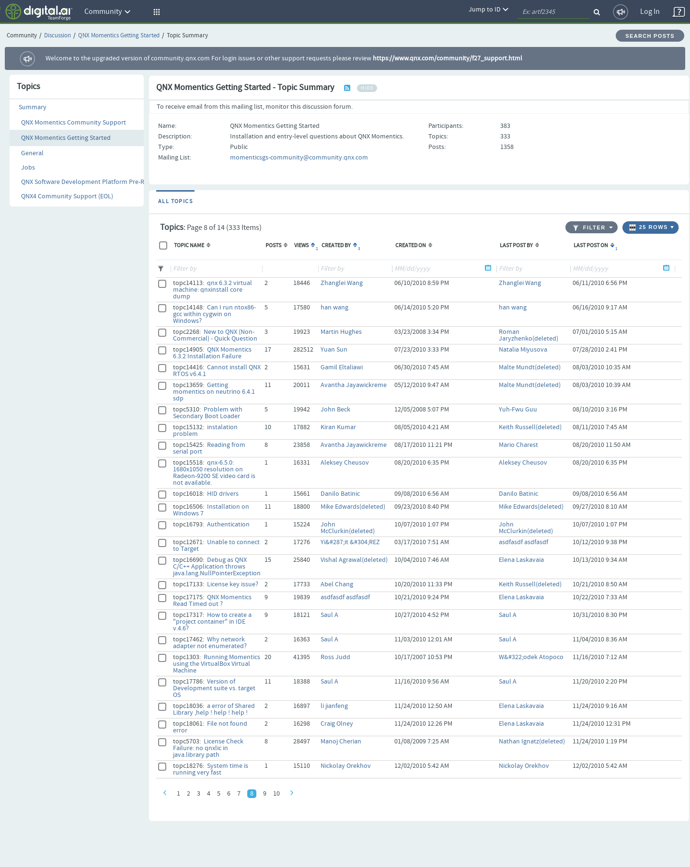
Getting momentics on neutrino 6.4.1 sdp (214, 392)
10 (276, 793)
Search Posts (650, 36)
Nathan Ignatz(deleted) (532, 741)
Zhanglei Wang (342, 283)
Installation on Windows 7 (211, 510)
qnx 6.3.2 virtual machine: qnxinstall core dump (212, 290)
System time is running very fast (210, 769)
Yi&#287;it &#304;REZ (350, 542)
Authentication (228, 524)
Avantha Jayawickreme (354, 385)
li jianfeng (334, 706)
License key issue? (232, 584)
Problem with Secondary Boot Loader (207, 413)
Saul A (329, 615)
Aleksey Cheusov (345, 462)
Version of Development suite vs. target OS (214, 688)
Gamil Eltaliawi (342, 367)
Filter (589, 228)
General (32, 153)
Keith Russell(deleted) (530, 427)
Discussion (57, 36)
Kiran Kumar (338, 427)
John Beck (335, 409)
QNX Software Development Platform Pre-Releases (93, 182)
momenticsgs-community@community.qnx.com (299, 157)
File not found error (210, 727)
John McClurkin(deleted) (348, 528)
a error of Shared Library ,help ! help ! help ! (214, 709)
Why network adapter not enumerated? (210, 642)
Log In (650, 12)
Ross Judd (335, 657)
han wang (334, 307)
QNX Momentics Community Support (73, 122)
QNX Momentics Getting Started (119, 36)
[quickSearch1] (553, 12)
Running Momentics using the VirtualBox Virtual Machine (216, 664)
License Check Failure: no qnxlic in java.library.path (208, 748)
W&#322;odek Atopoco (531, 657)
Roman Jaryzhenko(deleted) (528, 335)
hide (367, 88)
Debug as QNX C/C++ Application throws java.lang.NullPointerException (217, 567)
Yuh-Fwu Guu (518, 409)
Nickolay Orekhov (346, 766)
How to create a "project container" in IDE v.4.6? (212, 622)
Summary (32, 107)
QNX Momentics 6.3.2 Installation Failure (212, 353)
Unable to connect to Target (216, 545)
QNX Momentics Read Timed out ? (212, 600)
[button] (155, 12)
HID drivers (223, 494)
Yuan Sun (334, 349)
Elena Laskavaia (521, 560)
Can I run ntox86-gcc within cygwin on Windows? (214, 314)
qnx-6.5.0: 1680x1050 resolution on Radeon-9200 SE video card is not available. (214, 472)
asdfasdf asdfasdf (523, 542)
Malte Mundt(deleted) (530, 367)
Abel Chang (337, 584)
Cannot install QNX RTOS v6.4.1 (217, 370)
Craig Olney (337, 723)
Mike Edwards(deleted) (353, 506)
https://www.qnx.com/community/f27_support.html (447, 58)
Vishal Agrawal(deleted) (354, 560)
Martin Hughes (341, 332)
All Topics (175, 201)
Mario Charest (518, 445)
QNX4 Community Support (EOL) (67, 196)
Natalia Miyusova (523, 349)
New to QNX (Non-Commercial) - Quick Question (215, 335)
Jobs (28, 167)
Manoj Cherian (341, 741)
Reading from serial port (209, 448)
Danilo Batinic (340, 494)
